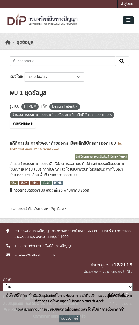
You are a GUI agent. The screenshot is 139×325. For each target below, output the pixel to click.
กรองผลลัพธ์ (23, 123)
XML (35, 183)
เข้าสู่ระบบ (126, 4)
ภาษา (7, 279)
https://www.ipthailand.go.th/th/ (107, 271)
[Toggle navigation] (128, 20)
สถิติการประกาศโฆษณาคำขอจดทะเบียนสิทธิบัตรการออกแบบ (63, 143)
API (46, 208)
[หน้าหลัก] (8, 42)
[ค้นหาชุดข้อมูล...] (62, 61)
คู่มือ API (61, 208)
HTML (58, 183)
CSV (13, 183)
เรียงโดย (16, 76)
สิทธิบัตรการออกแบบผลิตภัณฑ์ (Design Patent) (101, 157)
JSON (24, 183)
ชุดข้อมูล (25, 42)
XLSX (46, 183)
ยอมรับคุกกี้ (69, 318)
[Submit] (122, 61)
